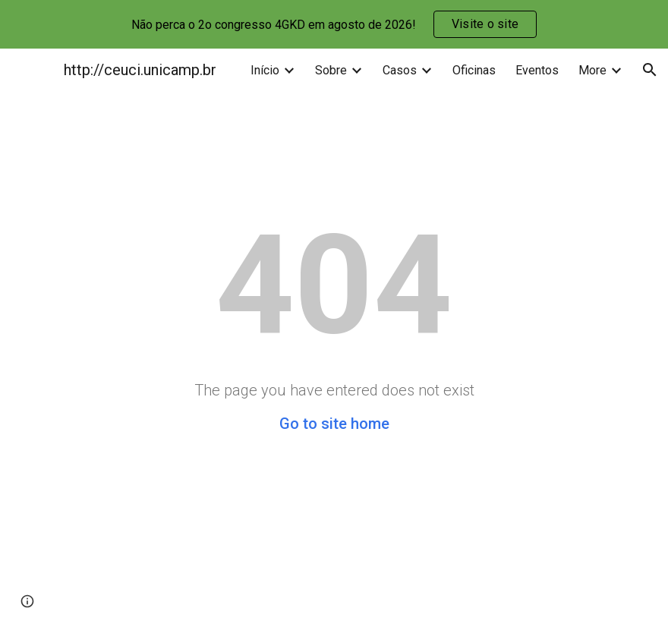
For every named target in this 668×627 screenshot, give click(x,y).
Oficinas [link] (474, 70)
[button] (650, 70)
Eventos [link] (537, 70)
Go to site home (334, 423)
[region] (334, 24)
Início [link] (264, 70)
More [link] (592, 70)
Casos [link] (400, 70)
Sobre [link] (331, 70)
